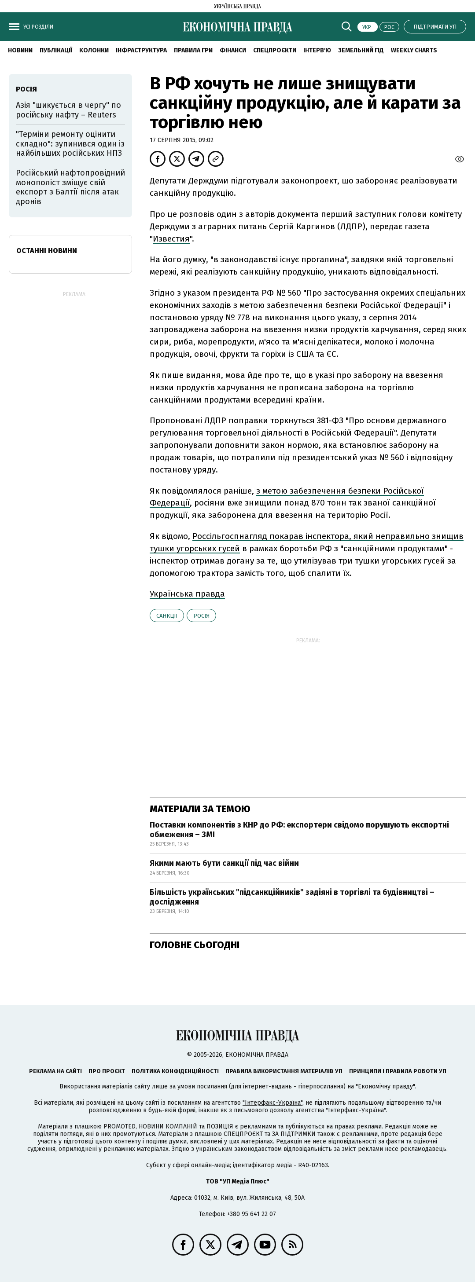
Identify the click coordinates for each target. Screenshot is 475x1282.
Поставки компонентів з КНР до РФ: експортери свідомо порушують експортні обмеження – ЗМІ (299, 829)
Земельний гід (361, 50)
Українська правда (187, 594)
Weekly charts (414, 50)
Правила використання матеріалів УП (283, 1071)
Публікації (56, 50)
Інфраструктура (141, 50)
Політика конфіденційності (175, 1071)
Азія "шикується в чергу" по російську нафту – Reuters (68, 110)
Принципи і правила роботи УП (397, 1071)
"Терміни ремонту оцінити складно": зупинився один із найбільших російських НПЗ (70, 143)
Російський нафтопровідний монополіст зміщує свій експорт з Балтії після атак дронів (70, 187)
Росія (201, 615)
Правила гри (193, 50)
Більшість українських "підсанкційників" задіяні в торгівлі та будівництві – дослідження (292, 897)
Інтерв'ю (317, 50)
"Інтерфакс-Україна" (272, 1102)
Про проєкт (106, 1071)
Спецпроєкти (274, 50)
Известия (171, 239)
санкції (166, 615)
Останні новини (46, 250)
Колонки (94, 50)
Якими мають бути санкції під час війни (224, 863)
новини (20, 50)
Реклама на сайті (55, 1071)
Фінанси (233, 50)
